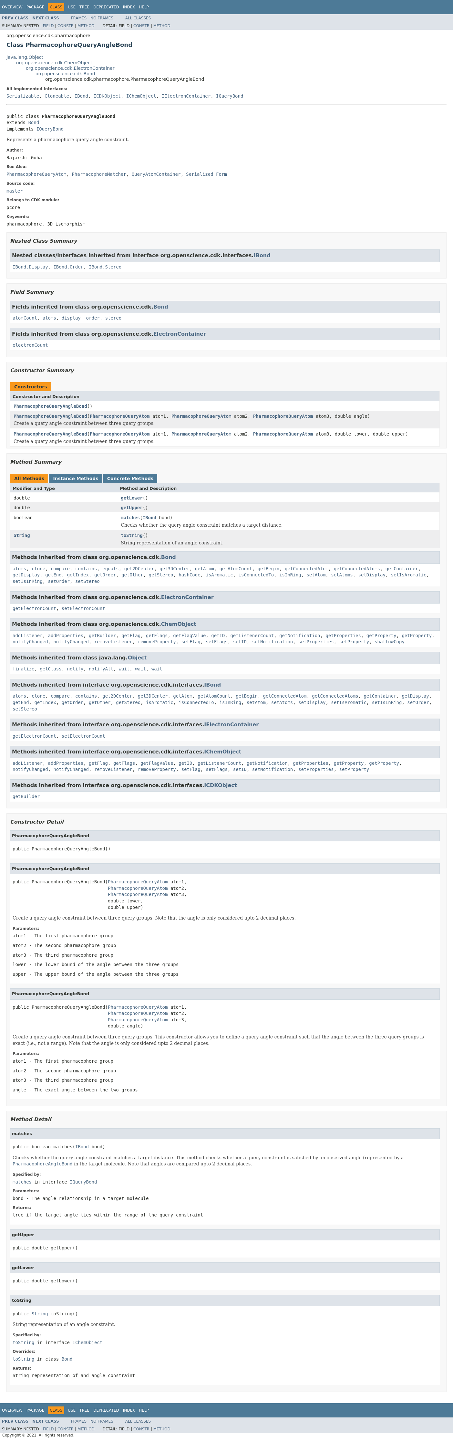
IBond (81, 96)
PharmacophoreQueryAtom (119, 416)
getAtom (204, 568)
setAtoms (342, 574)
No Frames (101, 18)
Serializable (22, 96)
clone (38, 568)
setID (240, 641)
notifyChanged (30, 641)
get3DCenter (175, 568)
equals (110, 568)
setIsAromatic (409, 574)
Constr (65, 26)
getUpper (131, 507)
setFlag (191, 641)
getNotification (299, 635)
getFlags (157, 635)
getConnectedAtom (306, 568)
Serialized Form (206, 174)
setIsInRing (28, 581)
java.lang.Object (24, 57)
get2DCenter (139, 568)
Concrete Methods (130, 478)
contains (86, 568)
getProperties (343, 635)
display (71, 318)
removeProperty (157, 641)
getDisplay (26, 574)
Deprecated (106, 7)
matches (130, 517)
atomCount (25, 318)
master (14, 191)
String (22, 535)
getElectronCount (34, 608)
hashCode (189, 574)
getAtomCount (236, 568)
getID (218, 635)
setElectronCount (83, 608)
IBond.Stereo (105, 266)
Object (137, 658)
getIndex (78, 574)
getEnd (53, 574)
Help (144, 7)
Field (48, 26)
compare (60, 568)
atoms (49, 318)
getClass (50, 668)
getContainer (402, 568)
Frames (79, 18)
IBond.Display (30, 266)
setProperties (316, 641)
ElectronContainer (179, 334)
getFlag (130, 635)
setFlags (217, 641)
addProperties (66, 635)
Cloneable (57, 96)
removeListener (113, 641)
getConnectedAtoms (357, 568)
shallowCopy (390, 641)
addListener (28, 635)
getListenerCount (252, 635)
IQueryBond (229, 96)
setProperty (354, 641)
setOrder (59, 581)
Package (35, 7)
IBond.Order (68, 266)
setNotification (272, 641)
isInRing (290, 574)
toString (131, 535)
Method (86, 26)
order (93, 318)
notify (75, 668)
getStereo (161, 574)
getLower (131, 497)
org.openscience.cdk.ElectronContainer (70, 68)
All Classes (138, 18)
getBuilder (102, 635)
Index (129, 7)
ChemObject (178, 624)
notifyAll (101, 668)
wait (124, 668)
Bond (33, 122)
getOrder (105, 574)
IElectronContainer (186, 96)
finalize (23, 668)
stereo (113, 318)
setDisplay (372, 574)
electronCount (30, 345)
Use (72, 7)
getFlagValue (189, 635)
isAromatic (219, 574)
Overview (12, 7)
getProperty (381, 635)
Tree (84, 7)
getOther (132, 574)
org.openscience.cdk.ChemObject (54, 62)
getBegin (268, 568)
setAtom (315, 574)
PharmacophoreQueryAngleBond (50, 406)
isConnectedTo (256, 574)
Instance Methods (75, 478)
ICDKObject (107, 96)
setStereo (87, 581)
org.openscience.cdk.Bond (65, 73)
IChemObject (141, 96)
